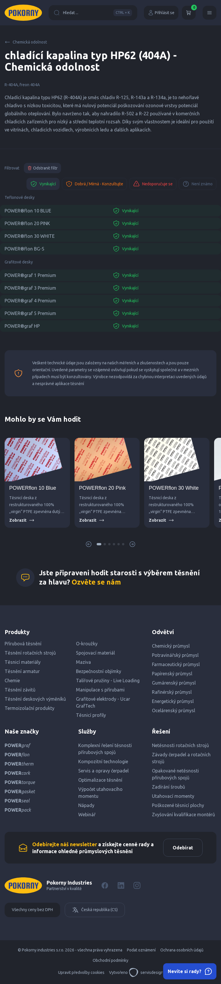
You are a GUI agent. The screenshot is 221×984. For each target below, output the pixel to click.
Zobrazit (22, 520)
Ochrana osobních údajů (181, 950)
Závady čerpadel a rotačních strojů (181, 758)
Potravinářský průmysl (175, 655)
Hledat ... (93, 12)
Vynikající (43, 183)
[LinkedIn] (120, 885)
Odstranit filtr (42, 168)
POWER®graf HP (22, 326)
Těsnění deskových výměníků (35, 699)
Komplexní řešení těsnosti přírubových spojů (105, 749)
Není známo (197, 183)
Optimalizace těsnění (100, 780)
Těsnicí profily (91, 715)
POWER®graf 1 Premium (30, 275)
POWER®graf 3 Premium (30, 288)
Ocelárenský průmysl (173, 710)
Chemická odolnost (26, 42)
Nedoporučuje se (153, 183)
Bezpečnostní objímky (98, 671)
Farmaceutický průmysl (176, 664)
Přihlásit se (161, 13)
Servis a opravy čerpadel (103, 770)
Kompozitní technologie (103, 761)
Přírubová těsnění (23, 643)
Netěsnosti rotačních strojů (180, 745)
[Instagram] (137, 885)
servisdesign (146, 972)
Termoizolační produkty (29, 708)
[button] (99, 544)
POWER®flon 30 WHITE (30, 236)
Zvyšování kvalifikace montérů (183, 814)
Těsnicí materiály (23, 662)
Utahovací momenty (173, 796)
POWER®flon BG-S (24, 248)
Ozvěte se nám (96, 582)
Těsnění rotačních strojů (30, 652)
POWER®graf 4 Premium (30, 300)
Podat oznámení (141, 950)
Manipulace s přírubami (100, 689)
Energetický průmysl (173, 701)
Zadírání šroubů (168, 786)
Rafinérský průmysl (172, 692)
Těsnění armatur (22, 671)
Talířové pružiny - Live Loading (108, 680)
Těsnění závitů (20, 689)
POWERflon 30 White (174, 488)
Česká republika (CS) (95, 909)
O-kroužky (87, 643)
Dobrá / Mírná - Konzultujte (94, 183)
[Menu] (209, 13)
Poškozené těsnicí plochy (178, 805)
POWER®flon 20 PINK (27, 223)
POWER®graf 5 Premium (30, 313)
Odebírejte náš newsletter (64, 844)
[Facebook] (104, 885)
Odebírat (183, 847)
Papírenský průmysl (172, 673)
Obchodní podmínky (110, 960)
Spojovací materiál (95, 652)
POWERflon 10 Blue (32, 488)
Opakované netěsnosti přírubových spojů (175, 774)
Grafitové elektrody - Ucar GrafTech (103, 702)
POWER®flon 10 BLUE (28, 210)
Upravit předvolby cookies (81, 972)
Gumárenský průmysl (174, 682)
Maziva (83, 662)
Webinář (87, 814)
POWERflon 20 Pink (102, 488)
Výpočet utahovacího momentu (100, 793)
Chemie (12, 680)
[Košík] (189, 13)
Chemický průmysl (171, 646)
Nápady (86, 805)
